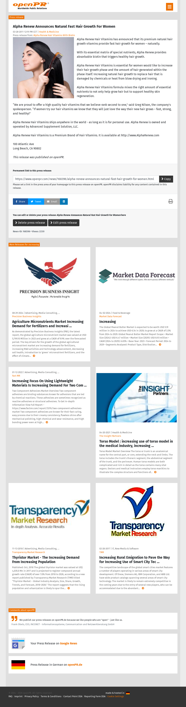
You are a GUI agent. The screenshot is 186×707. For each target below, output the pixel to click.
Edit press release (63, 222)
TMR (101, 552)
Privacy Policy (32, 696)
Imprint (18, 696)
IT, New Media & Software (125, 548)
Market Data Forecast (110, 316)
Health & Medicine (49, 31)
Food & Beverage (121, 313)
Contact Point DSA (72, 696)
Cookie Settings (115, 696)
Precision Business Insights (26, 316)
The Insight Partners (110, 436)
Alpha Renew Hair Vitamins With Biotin (54, 35)
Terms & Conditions (51, 696)
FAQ (10, 696)
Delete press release (30, 222)
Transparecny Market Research (28, 552)
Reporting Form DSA (94, 696)
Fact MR (16, 375)
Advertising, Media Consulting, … (42, 313)
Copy (166, 179)
